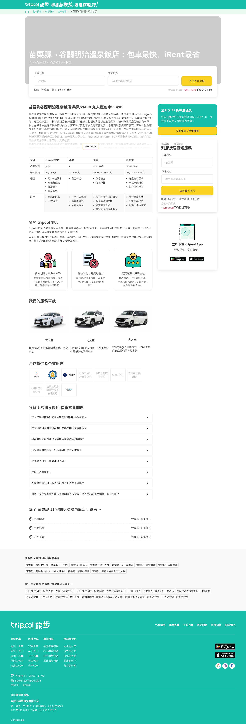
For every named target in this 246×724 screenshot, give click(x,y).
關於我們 (230, 625)
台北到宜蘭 (70, 656)
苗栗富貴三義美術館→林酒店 (158, 590)
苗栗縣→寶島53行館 (37, 565)
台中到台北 (70, 651)
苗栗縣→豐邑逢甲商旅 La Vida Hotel (45, 571)
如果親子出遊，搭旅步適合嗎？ (91, 461)
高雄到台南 (70, 646)
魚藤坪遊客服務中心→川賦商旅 (193, 590)
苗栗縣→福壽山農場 (78, 571)
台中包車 (62, 11)
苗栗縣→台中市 (59, 565)
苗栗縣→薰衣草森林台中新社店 (108, 571)
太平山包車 (17, 651)
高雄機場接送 (51, 660)
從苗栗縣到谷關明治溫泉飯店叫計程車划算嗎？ (91, 439)
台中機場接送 (51, 656)
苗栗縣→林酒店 (79, 565)
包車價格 (160, 625)
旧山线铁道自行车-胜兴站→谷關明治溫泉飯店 (50, 590)
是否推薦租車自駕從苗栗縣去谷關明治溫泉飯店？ (91, 428)
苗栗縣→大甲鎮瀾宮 (122, 565)
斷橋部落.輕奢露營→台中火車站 (142, 597)
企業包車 (188, 625)
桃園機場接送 (51, 646)
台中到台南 (70, 665)
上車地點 (39, 73)
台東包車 (33, 660)
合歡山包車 (17, 660)
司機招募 (216, 625)
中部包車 (49, 11)
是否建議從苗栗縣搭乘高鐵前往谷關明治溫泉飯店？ (91, 417)
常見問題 (202, 625)
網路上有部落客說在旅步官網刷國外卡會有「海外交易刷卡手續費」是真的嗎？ (91, 494)
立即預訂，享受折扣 (187, 131)
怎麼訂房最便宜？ (91, 472)
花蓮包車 (33, 651)
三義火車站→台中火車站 (175, 597)
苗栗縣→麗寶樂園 (145, 565)
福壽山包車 (17, 665)
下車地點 (113, 73)
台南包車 (33, 665)
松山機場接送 (51, 651)
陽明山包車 (17, 656)
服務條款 (27, 685)
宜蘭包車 (33, 646)
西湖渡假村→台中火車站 (39, 597)
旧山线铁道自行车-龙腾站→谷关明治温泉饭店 (101, 590)
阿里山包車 (17, 646)
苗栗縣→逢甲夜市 (99, 565)
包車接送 (37, 11)
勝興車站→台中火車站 (67, 597)
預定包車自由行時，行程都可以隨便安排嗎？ (91, 450)
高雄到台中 (70, 660)
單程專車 (174, 625)
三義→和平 (134, 590)
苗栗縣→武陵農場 (167, 565)
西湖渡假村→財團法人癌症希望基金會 (102, 597)
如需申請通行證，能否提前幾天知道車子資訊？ (91, 483)
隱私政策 (15, 685)
